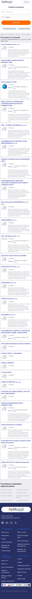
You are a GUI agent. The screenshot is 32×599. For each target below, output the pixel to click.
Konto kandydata (6, 542)
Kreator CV (4, 560)
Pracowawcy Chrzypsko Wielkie (22, 496)
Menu (26, 2)
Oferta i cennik (21, 532)
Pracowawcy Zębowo (6, 500)
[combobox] (16, 12)
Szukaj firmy (16, 23)
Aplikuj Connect (21, 572)
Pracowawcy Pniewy (6, 489)
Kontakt (19, 562)
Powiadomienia (5, 551)
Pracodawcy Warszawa (9, 28)
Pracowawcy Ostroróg (22, 500)
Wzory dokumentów (7, 567)
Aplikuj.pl (3, 34)
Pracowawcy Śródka (6, 495)
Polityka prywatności (23, 565)
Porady (3, 539)
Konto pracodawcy (23, 541)
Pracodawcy (10, 34)
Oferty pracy (5, 532)
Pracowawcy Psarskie (6, 492)
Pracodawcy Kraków (24, 28)
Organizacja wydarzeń (24, 569)
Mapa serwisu (21, 579)
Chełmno (18, 34)
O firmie (19, 559)
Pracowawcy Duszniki (22, 489)
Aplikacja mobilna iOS (7, 581)
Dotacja (19, 575)
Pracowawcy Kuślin (21, 492)
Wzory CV (4, 564)
